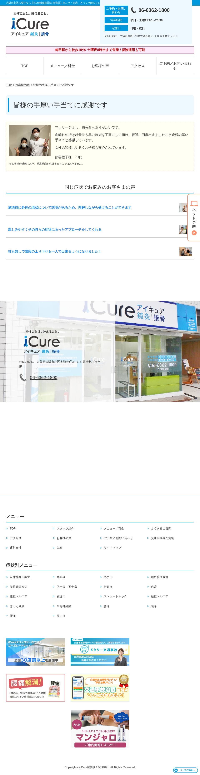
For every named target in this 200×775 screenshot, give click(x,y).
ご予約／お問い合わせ (175, 65)
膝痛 (107, 606)
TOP (25, 66)
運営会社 (15, 547)
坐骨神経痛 (64, 606)
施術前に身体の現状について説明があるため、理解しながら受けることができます (69, 207)
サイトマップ (112, 547)
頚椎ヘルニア (159, 596)
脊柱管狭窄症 (18, 586)
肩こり (61, 615)
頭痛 (154, 606)
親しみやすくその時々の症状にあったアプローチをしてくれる (54, 229)
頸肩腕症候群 (159, 577)
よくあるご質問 (161, 528)
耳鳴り (61, 577)
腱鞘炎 (108, 586)
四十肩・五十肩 (67, 586)
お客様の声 (100, 66)
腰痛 (13, 615)
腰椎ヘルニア (18, 596)
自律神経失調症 (20, 577)
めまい (108, 577)
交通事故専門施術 (162, 538)
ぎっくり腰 (17, 606)
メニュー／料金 (62, 66)
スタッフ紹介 (65, 528)
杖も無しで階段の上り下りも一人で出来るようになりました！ (54, 251)
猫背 (154, 586)
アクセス (137, 66)
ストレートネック (115, 596)
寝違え (61, 596)
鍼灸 (59, 547)
